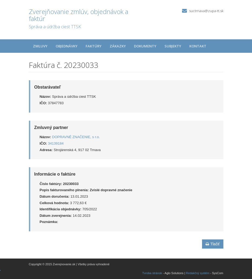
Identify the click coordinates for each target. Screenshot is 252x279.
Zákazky (118, 46)
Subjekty (172, 46)
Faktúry (94, 46)
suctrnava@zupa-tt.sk (206, 10)
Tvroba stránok (152, 273)
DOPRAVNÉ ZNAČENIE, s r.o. (76, 137)
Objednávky (67, 46)
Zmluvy (40, 46)
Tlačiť (213, 244)
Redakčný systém (197, 273)
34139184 (56, 143)
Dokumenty (145, 46)
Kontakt (197, 46)
